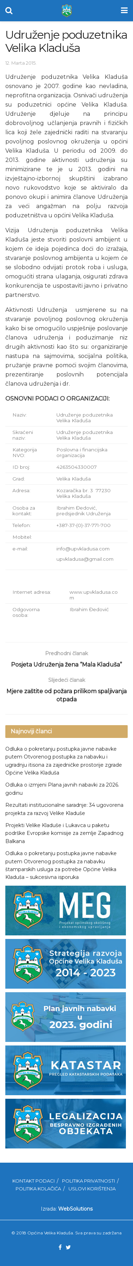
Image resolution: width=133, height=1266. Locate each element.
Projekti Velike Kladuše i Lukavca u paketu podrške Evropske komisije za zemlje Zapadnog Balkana (64, 833)
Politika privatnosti (88, 1181)
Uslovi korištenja (92, 1188)
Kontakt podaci (33, 1181)
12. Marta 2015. (21, 63)
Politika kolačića (38, 1188)
